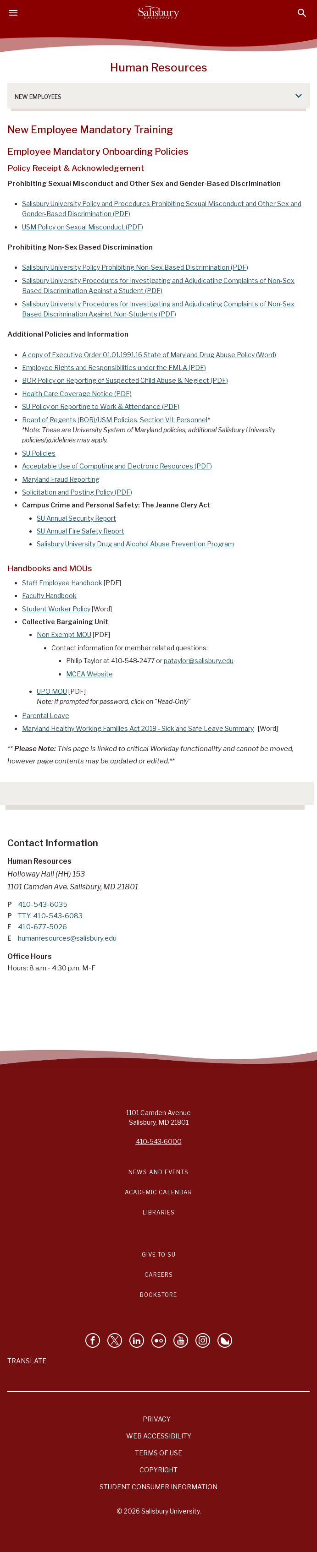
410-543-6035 (42, 904)
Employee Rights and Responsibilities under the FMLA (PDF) (114, 367)
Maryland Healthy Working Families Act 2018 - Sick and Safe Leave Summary (138, 728)
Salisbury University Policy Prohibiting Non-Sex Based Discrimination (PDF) (135, 267)
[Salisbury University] (158, 12)
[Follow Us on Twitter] (114, 1340)
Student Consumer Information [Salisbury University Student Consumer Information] (158, 1487)
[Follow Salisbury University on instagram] (202, 1340)
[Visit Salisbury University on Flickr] (158, 1340)
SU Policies (39, 453)
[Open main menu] (13, 13)
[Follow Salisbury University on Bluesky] (224, 1340)
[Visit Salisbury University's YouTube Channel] (180, 1340)
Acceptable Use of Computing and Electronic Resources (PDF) (117, 466)
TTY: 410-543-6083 (50, 916)
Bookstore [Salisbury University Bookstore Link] (158, 1294)
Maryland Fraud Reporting (61, 479)
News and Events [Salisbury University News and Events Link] (158, 1172)
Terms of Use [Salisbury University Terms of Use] (158, 1453)
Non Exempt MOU (64, 634)
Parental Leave (45, 715)
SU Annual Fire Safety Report (80, 531)
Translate (26, 1361)
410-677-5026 (42, 927)
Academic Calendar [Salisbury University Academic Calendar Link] (158, 1192)
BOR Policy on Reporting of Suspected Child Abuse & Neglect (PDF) (125, 380)
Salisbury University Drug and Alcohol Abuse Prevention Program (135, 544)
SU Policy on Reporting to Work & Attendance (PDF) (100, 406)
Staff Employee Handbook (62, 583)
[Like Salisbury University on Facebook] (92, 1340)
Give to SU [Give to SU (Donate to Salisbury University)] (159, 1254)
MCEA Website (89, 674)
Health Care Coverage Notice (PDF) (77, 394)
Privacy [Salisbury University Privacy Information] (157, 1419)
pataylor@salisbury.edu (199, 660)
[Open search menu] (302, 13)
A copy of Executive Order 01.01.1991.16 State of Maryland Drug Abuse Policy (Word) (149, 355)
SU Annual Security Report (76, 518)
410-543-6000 (159, 1141)
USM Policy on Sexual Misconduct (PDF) (82, 227)
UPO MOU (52, 691)
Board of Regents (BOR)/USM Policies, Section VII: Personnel (114, 420)
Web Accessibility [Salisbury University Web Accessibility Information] (158, 1436)
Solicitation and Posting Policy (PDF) (77, 492)
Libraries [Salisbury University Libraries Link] (159, 1212)
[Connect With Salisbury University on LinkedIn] (136, 1340)
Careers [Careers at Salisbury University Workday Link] (159, 1274)
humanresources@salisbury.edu (67, 938)
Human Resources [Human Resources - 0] (158, 67)
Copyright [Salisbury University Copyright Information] (158, 1470)
